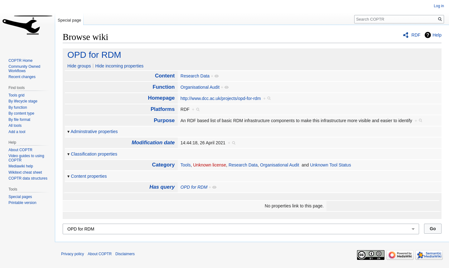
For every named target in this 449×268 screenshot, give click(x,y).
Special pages (20, 197)
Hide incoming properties (119, 65)
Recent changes (22, 77)
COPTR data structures (27, 178)
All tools (15, 125)
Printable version (22, 203)
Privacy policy (72, 254)
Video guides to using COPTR (26, 158)
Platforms (163, 109)
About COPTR (20, 150)
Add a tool (16, 132)
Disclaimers (125, 254)
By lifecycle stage (22, 101)
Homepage (161, 98)
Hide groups (79, 65)
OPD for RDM (94, 55)
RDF (416, 34)
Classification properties (94, 153)
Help (437, 34)
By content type (21, 113)
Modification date (153, 143)
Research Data (195, 75)
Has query (162, 187)
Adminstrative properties (94, 131)
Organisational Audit (200, 87)
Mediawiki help (20, 166)
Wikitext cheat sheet (25, 172)
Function (163, 87)
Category (163, 165)
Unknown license (209, 164)
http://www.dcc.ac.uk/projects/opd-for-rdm (221, 98)
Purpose (164, 120)
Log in (439, 6)
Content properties (89, 176)
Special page (69, 20)
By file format (19, 119)
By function (17, 107)
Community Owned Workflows (24, 68)
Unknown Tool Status (330, 164)
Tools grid (16, 95)
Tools (186, 164)
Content (165, 76)
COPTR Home (20, 60)
